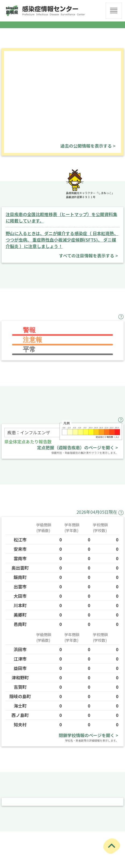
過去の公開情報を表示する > (88, 146)
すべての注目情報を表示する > (88, 255)
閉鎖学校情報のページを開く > (88, 735)
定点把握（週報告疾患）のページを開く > (77, 447)
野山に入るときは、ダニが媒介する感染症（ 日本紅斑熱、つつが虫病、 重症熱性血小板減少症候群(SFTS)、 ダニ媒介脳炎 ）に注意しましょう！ (62, 239)
